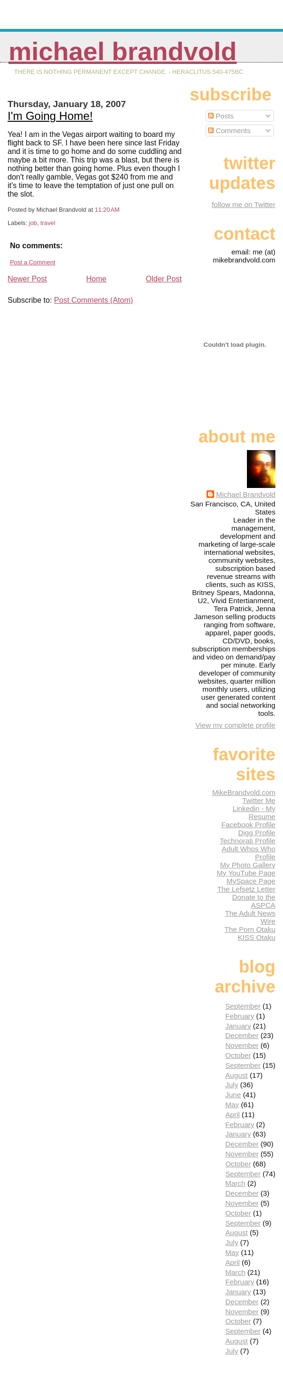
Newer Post (27, 279)
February (239, 1016)
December (241, 1035)
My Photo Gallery (247, 865)
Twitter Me (258, 800)
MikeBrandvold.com (243, 792)
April (232, 1114)
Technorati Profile (247, 841)
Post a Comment (32, 262)
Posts (221, 116)
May (232, 1105)
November (241, 1045)
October (238, 1055)
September (242, 1006)
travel (47, 222)
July (231, 1085)
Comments (229, 130)
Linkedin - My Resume (254, 812)
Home (96, 279)
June (233, 1095)
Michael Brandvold (123, 51)
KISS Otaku (256, 937)
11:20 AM (107, 209)
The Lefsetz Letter (246, 889)
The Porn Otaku (250, 929)
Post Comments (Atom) (93, 300)
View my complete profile (235, 725)
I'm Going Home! (50, 115)
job (33, 222)
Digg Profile (256, 833)
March (235, 1183)
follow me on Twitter (243, 204)
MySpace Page (250, 881)
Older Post (164, 279)
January (238, 1026)
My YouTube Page (246, 873)
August (236, 1075)
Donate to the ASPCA (253, 901)
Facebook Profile (248, 825)
